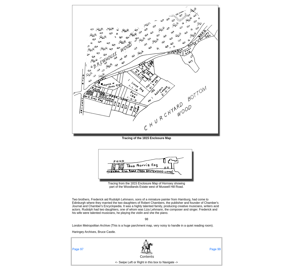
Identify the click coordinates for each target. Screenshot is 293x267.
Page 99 (215, 249)
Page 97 (78, 249)
